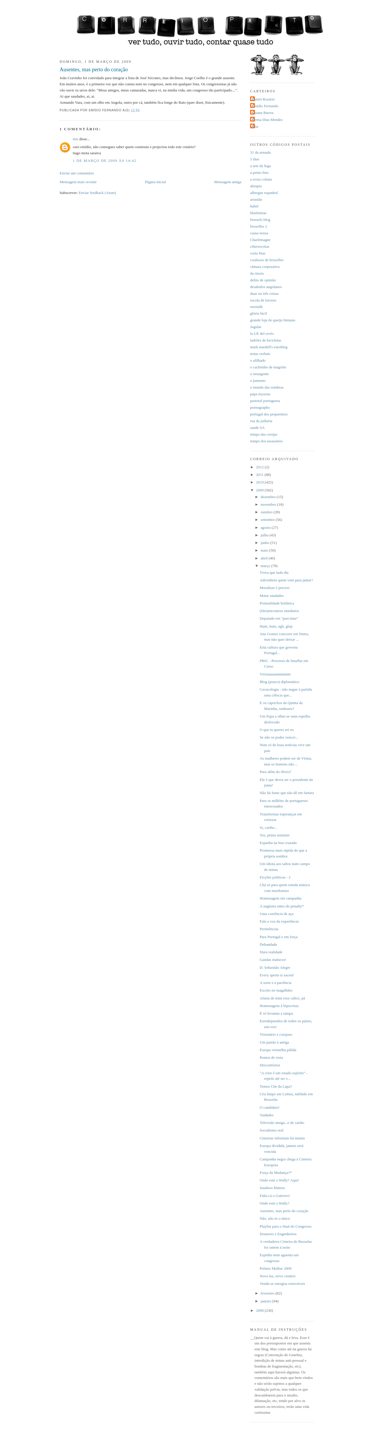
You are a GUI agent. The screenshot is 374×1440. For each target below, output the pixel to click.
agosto (266, 527)
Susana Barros (262, 112)
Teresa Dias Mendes (267, 119)
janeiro (266, 1301)
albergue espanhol (264, 192)
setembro (268, 519)
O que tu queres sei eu (277, 729)
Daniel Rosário (263, 99)
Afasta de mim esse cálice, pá (282, 998)
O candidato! (270, 1107)
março (266, 566)
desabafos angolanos (266, 287)
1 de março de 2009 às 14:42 (104, 160)
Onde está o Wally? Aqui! (279, 1180)
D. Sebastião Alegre (275, 967)
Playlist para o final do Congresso (286, 1226)
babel (254, 206)
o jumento (258, 380)
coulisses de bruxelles (266, 260)
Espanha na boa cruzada (278, 843)
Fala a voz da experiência (279, 921)
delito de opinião (263, 280)
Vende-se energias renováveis (282, 1283)
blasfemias (258, 213)
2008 (260, 1310)
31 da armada (260, 152)
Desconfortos (270, 1065)
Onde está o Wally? (275, 1203)
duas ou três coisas (264, 293)
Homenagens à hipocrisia (279, 1006)
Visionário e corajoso (276, 1034)
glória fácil (258, 313)
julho (265, 535)
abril (265, 558)
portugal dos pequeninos (269, 414)
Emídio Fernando (265, 106)
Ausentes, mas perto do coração (94, 69)
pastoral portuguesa (265, 400)
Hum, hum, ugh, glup (276, 626)
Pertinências (269, 929)
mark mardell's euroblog (269, 347)
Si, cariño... (268, 827)
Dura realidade (271, 952)
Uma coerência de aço (277, 914)
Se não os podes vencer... (279, 737)
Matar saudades (272, 595)
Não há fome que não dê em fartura (287, 793)
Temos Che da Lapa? (276, 1086)
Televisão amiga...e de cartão (282, 1122)
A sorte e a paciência (276, 982)
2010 (260, 482)
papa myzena (260, 394)
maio (265, 550)
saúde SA (257, 427)
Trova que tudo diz (274, 572)
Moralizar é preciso (275, 587)
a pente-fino (259, 172)
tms (75, 139)
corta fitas (257, 253)
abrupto (256, 186)
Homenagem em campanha (281, 898)
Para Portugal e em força (279, 937)
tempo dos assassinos (266, 441)
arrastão (256, 199)
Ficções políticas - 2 (275, 877)
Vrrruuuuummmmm (275, 674)
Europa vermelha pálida (278, 1050)
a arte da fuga (260, 166)
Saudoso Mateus (272, 1188)
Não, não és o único (275, 1218)
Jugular (256, 327)
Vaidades (266, 1115)
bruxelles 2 (258, 226)
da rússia (257, 273)
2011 (260, 474)
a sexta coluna (261, 179)
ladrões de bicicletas (265, 340)
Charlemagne (260, 240)
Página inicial (155, 182)
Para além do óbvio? (275, 772)
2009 (260, 490)
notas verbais (260, 353)
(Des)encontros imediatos (279, 611)
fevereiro (268, 1293)
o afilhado (258, 360)
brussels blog (260, 219)
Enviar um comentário (77, 173)
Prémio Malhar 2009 (276, 1268)
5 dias (254, 159)
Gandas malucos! (273, 959)
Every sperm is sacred (277, 975)
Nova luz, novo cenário (277, 1276)
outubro (267, 512)
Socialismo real (271, 1130)
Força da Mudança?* (276, 1172)
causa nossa (259, 233)
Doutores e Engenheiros (278, 1234)
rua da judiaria (261, 421)
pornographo (260, 407)
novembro (269, 504)
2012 (260, 467)
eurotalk (256, 306)
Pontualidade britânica (277, 603)
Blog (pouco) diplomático (279, 682)
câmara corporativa (265, 266)
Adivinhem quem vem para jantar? (286, 580)
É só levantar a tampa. (277, 1013)
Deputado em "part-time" (279, 618)
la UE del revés (262, 333)
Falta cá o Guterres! (275, 1195)
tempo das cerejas (263, 434)
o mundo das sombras (266, 387)
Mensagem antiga (227, 182)
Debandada (268, 944)
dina (255, 126)
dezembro (269, 497)
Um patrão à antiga (274, 1042)
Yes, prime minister (275, 835)
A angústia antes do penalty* (282, 906)
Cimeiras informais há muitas (282, 1138)
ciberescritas (259, 246)
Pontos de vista (271, 1057)
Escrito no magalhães (276, 990)
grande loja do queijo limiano (272, 320)
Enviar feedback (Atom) (97, 192)
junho (265, 542)
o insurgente (259, 374)
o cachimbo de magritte (268, 367)
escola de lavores (263, 300)
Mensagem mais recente (78, 182)
